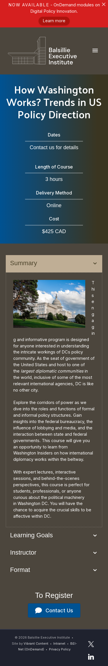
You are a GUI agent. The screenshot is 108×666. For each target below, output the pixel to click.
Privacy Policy (60, 649)
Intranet (59, 643)
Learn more (54, 21)
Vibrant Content (36, 643)
